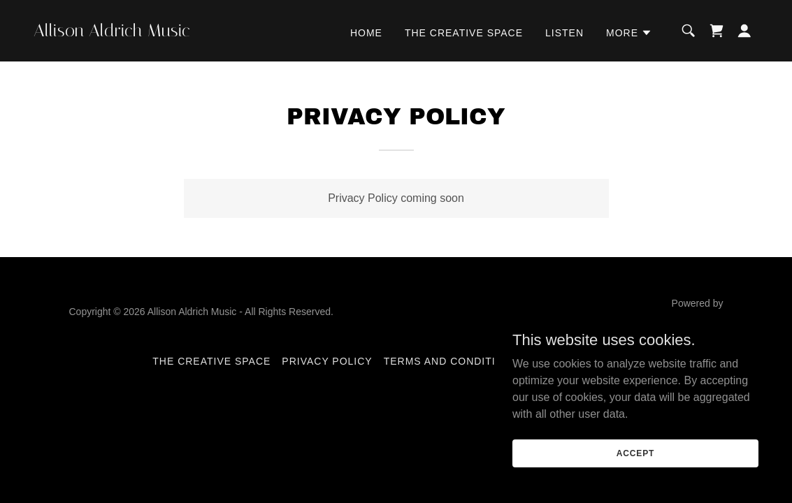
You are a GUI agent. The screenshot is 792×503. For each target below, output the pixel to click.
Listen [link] (564, 32)
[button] (629, 32)
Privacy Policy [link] (327, 361)
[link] (135, 32)
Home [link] (366, 32)
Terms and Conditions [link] (451, 361)
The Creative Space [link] (464, 32)
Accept (635, 453)
